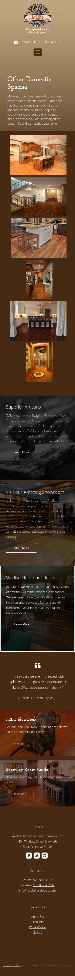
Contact (22, 42)
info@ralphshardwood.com (37, 890)
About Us (37, 917)
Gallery (37, 932)
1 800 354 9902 (43, 885)
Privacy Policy (12, 965)
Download (19, 744)
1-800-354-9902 (47, 42)
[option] (37, 259)
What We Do (37, 927)
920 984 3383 (42, 880)
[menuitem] (37, 862)
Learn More (21, 452)
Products (37, 922)
